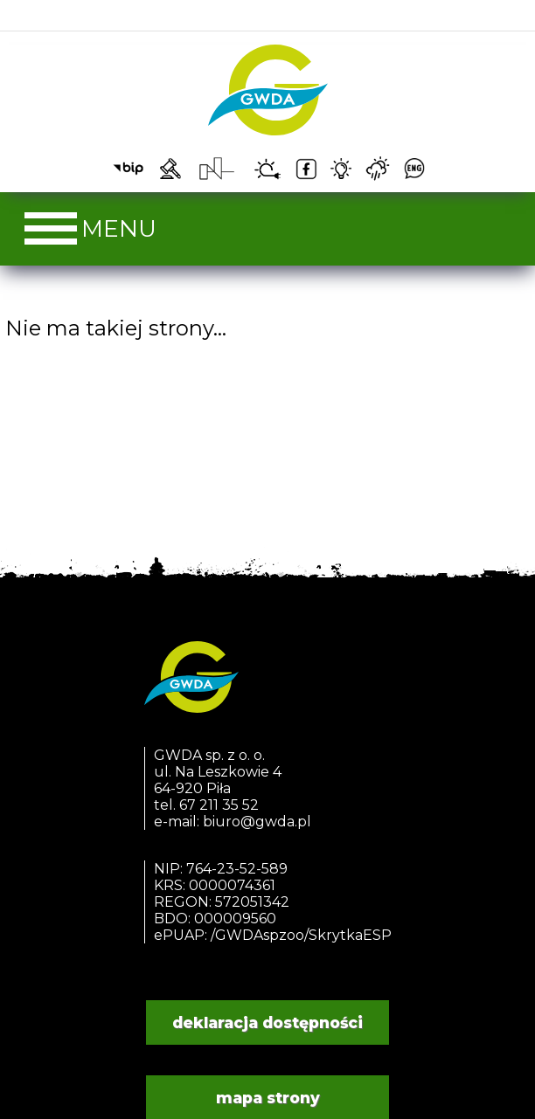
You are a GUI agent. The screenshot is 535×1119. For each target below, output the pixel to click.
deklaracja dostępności (267, 1022)
